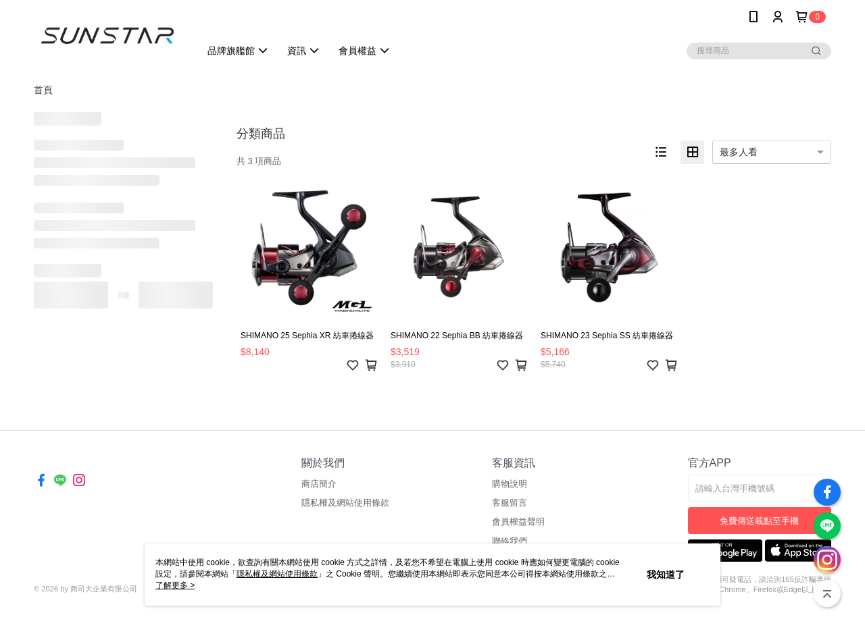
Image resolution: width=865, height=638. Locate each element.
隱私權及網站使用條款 (345, 503)
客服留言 (509, 503)
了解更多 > (175, 585)
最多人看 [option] (739, 152)
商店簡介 (319, 484)
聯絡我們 (509, 541)
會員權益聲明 (518, 521)
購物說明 (509, 484)
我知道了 (666, 574)
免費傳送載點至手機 (759, 521)
